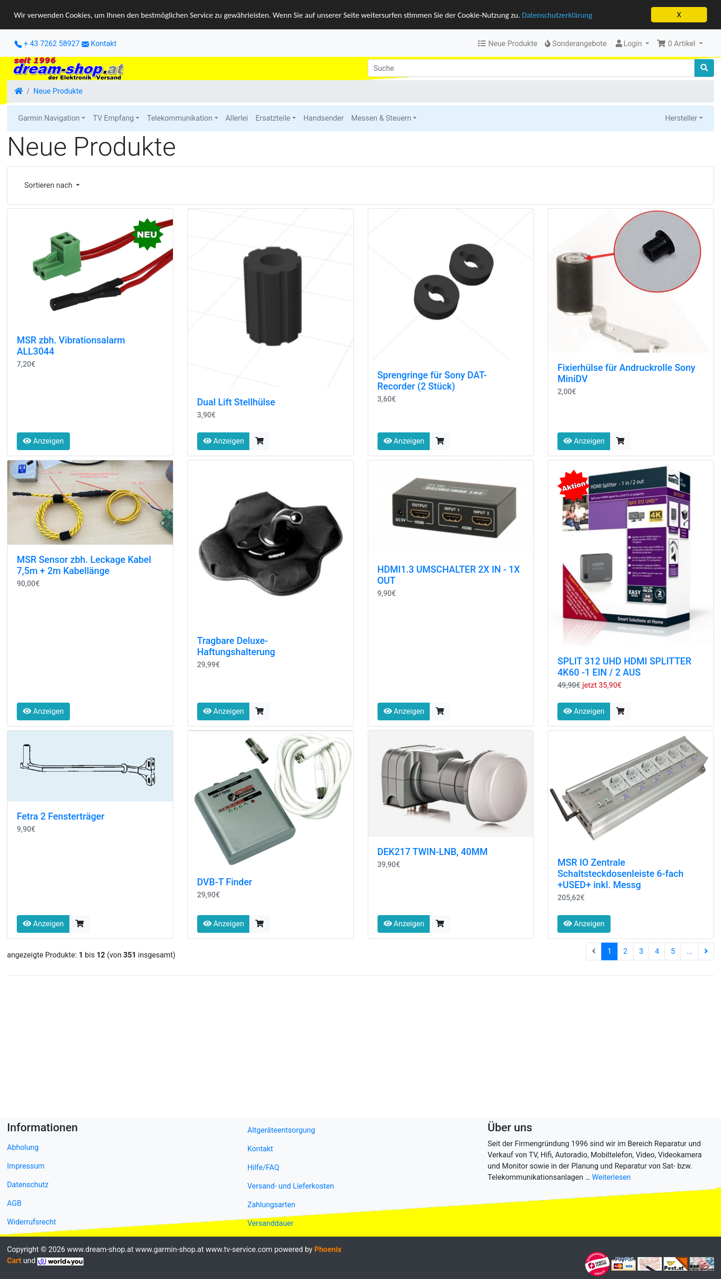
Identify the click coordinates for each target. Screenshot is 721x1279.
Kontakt (104, 43)
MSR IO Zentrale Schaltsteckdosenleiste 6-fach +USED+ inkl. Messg (620, 873)
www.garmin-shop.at (169, 1249)
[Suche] (531, 68)
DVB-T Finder (224, 882)
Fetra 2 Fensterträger (60, 816)
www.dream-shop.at (100, 1249)
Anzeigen (43, 441)
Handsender (323, 118)
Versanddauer (270, 1223)
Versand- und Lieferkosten (290, 1186)
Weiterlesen (611, 1177)
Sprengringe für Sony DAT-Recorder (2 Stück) (432, 380)
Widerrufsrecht (31, 1221)
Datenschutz (27, 1184)
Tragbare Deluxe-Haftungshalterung (236, 646)
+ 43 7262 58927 (47, 43)
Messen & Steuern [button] (381, 118)
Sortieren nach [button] (49, 185)
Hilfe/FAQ (263, 1167)
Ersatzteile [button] (272, 118)
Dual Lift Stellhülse (236, 402)
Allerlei (237, 118)
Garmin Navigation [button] (49, 118)
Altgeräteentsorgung (281, 1130)
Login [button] (629, 43)
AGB (14, 1203)
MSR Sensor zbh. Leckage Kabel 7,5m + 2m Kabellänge (84, 565)
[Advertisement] (286, 1048)
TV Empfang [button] (113, 118)
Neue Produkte (58, 91)
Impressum (26, 1166)
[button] (680, 43)
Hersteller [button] (681, 118)
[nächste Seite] (706, 951)
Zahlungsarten (271, 1204)
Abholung (23, 1147)
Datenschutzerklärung (557, 15)
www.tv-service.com (239, 1249)
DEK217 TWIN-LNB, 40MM (433, 851)
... (690, 951)
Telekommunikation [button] (179, 118)
